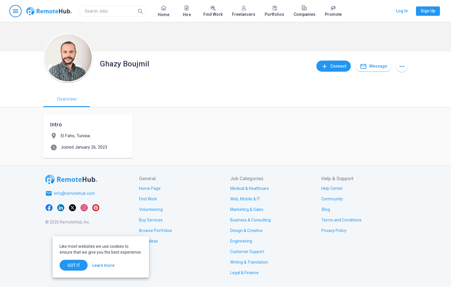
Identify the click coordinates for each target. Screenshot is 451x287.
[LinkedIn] (61, 207)
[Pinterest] (96, 207)
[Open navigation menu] (15, 11)
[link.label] (332, 188)
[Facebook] (49, 207)
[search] (113, 11)
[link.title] (149, 188)
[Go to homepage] (49, 11)
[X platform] (72, 207)
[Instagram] (84, 207)
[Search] (140, 11)
